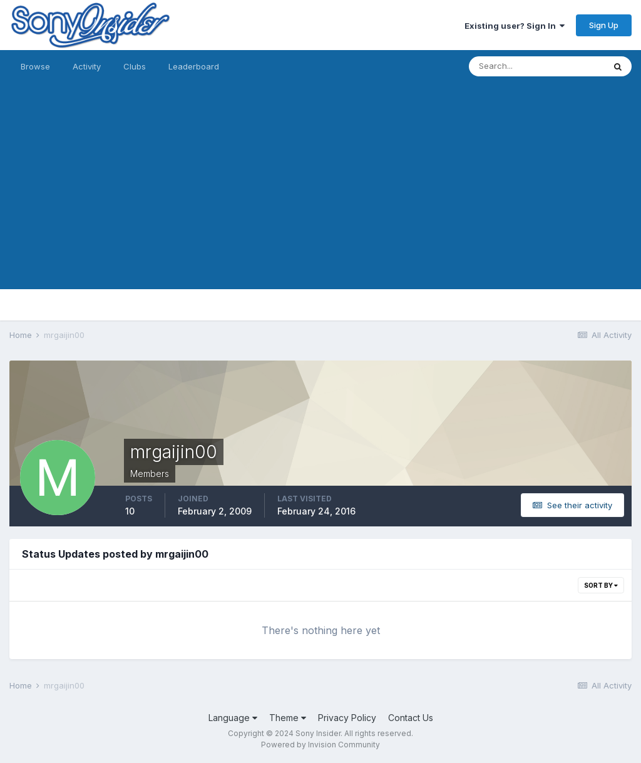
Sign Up (603, 25)
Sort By (601, 585)
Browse (35, 66)
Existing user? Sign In (514, 26)
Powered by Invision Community (320, 744)
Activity (87, 66)
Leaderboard (193, 66)
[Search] (536, 66)
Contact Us (410, 717)
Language (232, 717)
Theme (287, 717)
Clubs (134, 66)
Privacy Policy (347, 717)
